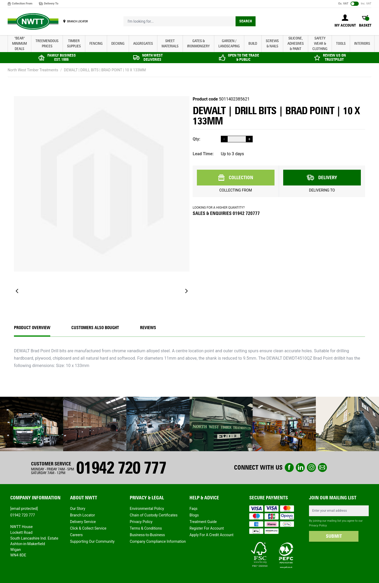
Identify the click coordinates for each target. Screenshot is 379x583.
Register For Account (207, 528)
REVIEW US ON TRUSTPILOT (334, 57)
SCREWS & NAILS (272, 43)
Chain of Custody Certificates (153, 515)
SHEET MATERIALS (170, 43)
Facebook (289, 467)
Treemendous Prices (47, 43)
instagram (311, 467)
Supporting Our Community (92, 541)
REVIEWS (148, 327)
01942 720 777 (121, 467)
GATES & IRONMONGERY (198, 43)
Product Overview (32, 327)
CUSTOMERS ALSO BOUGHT (95, 327)
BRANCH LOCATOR (77, 21)
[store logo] (33, 21)
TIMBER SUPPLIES (74, 43)
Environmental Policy (147, 508)
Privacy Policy (141, 522)
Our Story (77, 508)
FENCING (96, 43)
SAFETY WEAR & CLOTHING (319, 43)
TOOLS (341, 43)
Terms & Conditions (146, 528)
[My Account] (345, 21)
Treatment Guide (203, 522)
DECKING (117, 43)
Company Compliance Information (158, 541)
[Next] (186, 291)
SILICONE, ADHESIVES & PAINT (295, 43)
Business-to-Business (147, 535)
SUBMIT (334, 536)
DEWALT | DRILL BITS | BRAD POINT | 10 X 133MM (105, 70)
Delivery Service (83, 522)
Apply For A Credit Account (211, 535)
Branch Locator (82, 515)
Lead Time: (203, 153)
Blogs (194, 515)
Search (245, 21)
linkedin (300, 467)
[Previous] (17, 291)
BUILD (252, 43)
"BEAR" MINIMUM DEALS (19, 43)
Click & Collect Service (88, 528)
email (322, 467)
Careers (76, 535)
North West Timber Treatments (33, 70)
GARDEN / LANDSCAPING (229, 43)
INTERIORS (362, 43)
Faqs (193, 508)
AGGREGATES (143, 43)
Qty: (196, 139)
